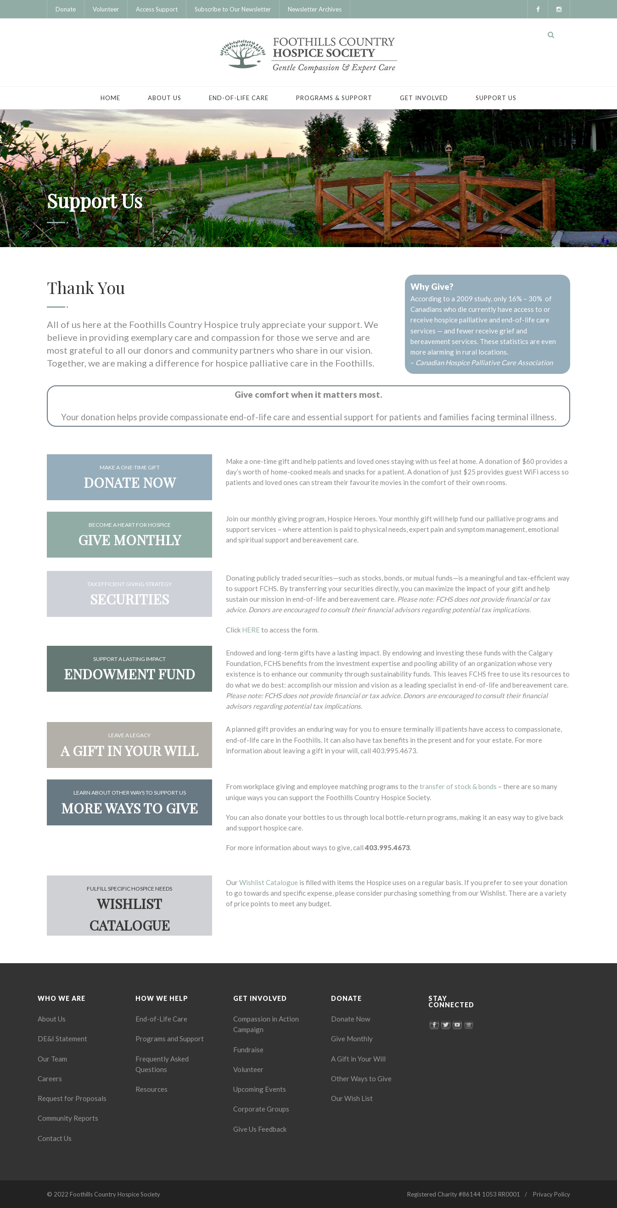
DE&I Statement (62, 1038)
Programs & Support (334, 98)
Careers (50, 1078)
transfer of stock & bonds (458, 786)
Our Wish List (352, 1098)
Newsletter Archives (315, 9)
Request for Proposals (72, 1098)
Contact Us (55, 1138)
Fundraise (248, 1049)
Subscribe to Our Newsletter (233, 9)
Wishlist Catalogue (268, 882)
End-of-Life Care (239, 98)
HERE (251, 630)
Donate (66, 9)
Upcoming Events (259, 1089)
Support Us (496, 98)
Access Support (157, 9)
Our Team (52, 1059)
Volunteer (106, 9)
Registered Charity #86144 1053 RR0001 (463, 1194)
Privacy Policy (551, 1194)
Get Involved (424, 98)
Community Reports (68, 1118)
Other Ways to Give (361, 1078)
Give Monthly (352, 1038)
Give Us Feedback (259, 1129)
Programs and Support (169, 1038)
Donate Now (350, 1019)
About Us (164, 98)
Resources (151, 1089)
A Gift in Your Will (358, 1059)
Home (110, 98)
